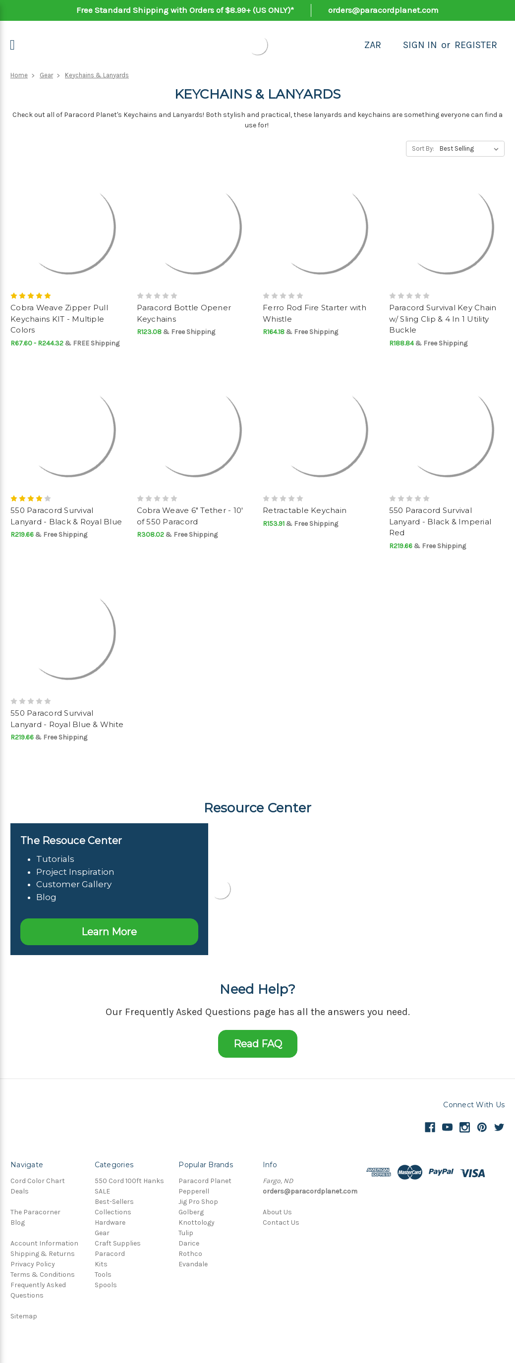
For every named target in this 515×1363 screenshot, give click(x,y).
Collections (113, 1212)
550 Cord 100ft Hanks (129, 1181)
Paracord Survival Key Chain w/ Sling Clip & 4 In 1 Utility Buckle (443, 319)
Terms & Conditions (42, 1274)
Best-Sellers (114, 1201)
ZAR (372, 45)
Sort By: (423, 148)
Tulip (185, 1233)
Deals (19, 1191)
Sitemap (23, 1316)
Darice (188, 1243)
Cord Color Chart (37, 1181)
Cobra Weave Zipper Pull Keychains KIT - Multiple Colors (59, 319)
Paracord (110, 1253)
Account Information (44, 1243)
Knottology (196, 1222)
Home (19, 75)
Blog (17, 1222)
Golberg (191, 1212)
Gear (46, 75)
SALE (102, 1191)
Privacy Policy (32, 1264)
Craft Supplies (118, 1243)
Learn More (109, 932)
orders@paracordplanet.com (383, 10)
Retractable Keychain (304, 510)
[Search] (392, 45)
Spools (106, 1285)
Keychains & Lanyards (97, 75)
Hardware (110, 1222)
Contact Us (281, 1222)
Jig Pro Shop (198, 1201)
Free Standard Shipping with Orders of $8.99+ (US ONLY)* (185, 10)
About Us (277, 1212)
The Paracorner (35, 1212)
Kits (101, 1264)
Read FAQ (257, 1044)
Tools (103, 1274)
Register (476, 45)
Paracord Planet (204, 1181)
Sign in (420, 45)
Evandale (193, 1264)
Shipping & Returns (42, 1253)
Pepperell (193, 1191)
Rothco (190, 1253)
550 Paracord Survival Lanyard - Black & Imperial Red (440, 521)
